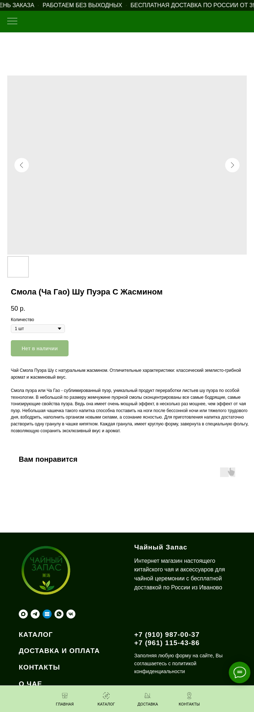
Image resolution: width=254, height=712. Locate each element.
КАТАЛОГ (36, 634)
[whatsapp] (59, 614)
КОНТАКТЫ (39, 667)
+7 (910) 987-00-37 (167, 634)
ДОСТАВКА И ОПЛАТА (59, 650)
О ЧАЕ (30, 684)
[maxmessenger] (23, 614)
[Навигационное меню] (12, 21)
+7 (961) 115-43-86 (167, 643)
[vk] (70, 614)
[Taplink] (47, 614)
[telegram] (35, 614)
